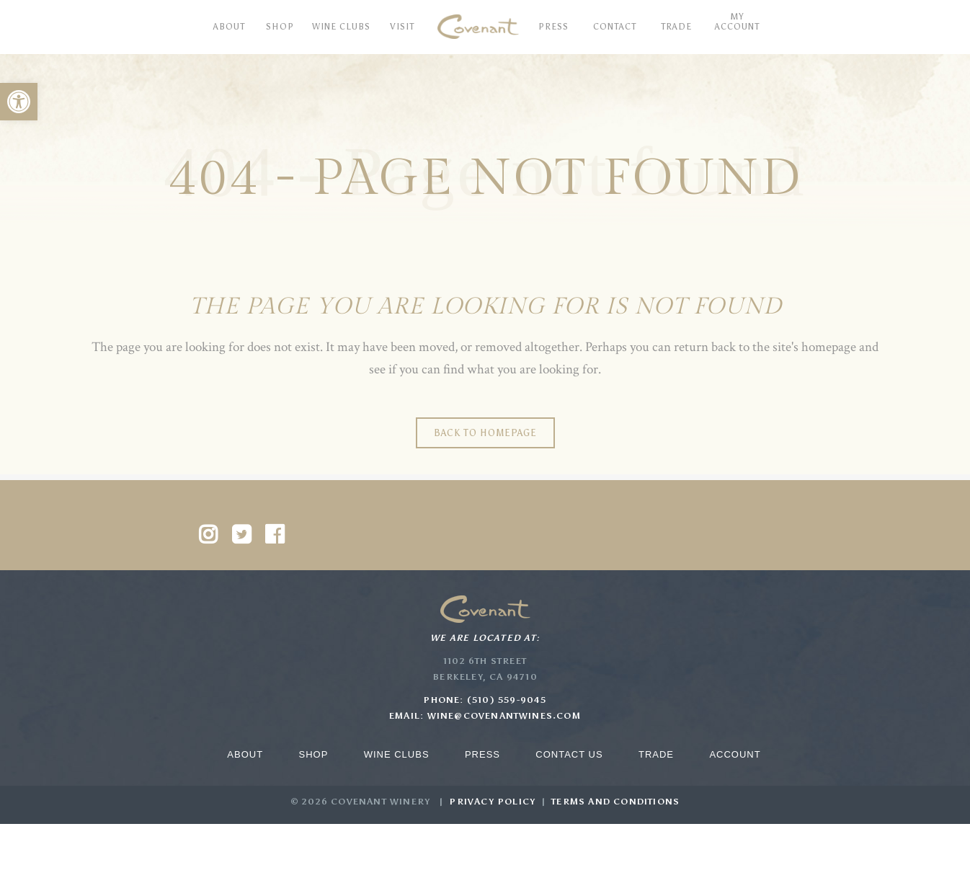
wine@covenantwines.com (504, 716)
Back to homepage (485, 432)
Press (482, 754)
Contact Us (568, 754)
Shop (313, 754)
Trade (656, 754)
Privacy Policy (492, 802)
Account (734, 754)
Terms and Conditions (615, 802)
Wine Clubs (397, 754)
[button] (18, 101)
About (245, 754)
